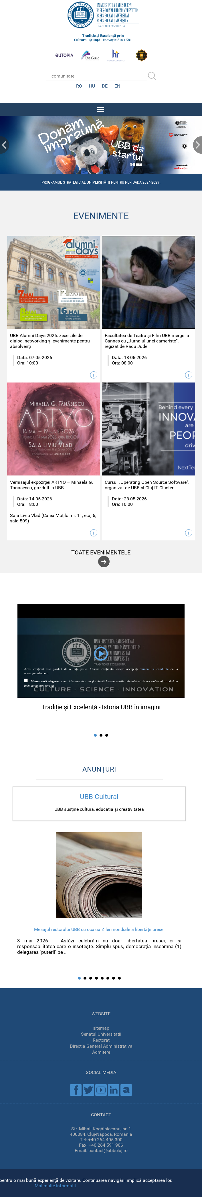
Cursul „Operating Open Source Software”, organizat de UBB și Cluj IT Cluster (147, 484)
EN (117, 86)
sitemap (101, 1028)
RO (79, 86)
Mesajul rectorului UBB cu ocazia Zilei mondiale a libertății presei (99, 929)
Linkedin (113, 1090)
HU (92, 86)
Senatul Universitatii (101, 1034)
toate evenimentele (100, 552)
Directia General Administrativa (101, 1046)
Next (197, 145)
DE (105, 86)
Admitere (101, 1052)
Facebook (76, 1090)
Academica (126, 1090)
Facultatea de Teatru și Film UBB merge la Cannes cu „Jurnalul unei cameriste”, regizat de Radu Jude (147, 341)
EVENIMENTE (101, 216)
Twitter (88, 1090)
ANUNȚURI (99, 769)
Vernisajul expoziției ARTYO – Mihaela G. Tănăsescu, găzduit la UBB (51, 484)
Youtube (101, 1090)
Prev (4, 145)
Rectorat (101, 1040)
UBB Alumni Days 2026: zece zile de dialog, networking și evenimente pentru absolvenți (50, 341)
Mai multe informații (55, 1185)
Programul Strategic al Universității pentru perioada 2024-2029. (101, 182)
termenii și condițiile (154, 669)
